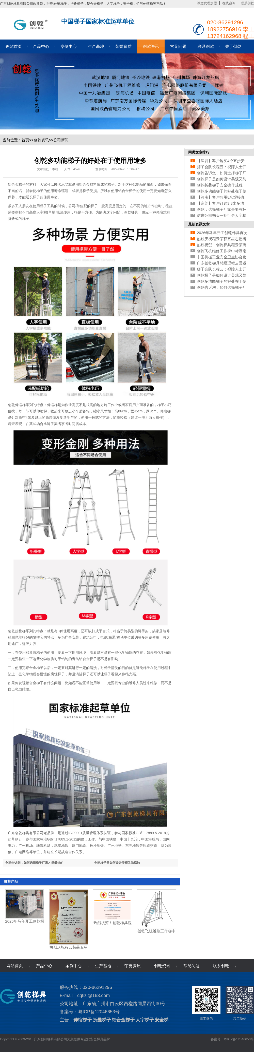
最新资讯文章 (199, 224)
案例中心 (68, 46)
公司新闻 (61, 140)
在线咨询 (228, 3)
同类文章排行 (199, 152)
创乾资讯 (151, 46)
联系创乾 (247, 3)
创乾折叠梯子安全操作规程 (220, 185)
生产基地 (96, 46)
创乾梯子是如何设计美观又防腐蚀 (117, 863)
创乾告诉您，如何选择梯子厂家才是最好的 (34, 863)
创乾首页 (14, 46)
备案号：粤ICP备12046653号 (232, 1039)
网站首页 (15, 966)
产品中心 (41, 46)
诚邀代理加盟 (207, 3)
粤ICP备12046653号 (99, 1011)
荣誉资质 (123, 46)
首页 (25, 140)
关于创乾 (233, 46)
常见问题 (178, 46)
